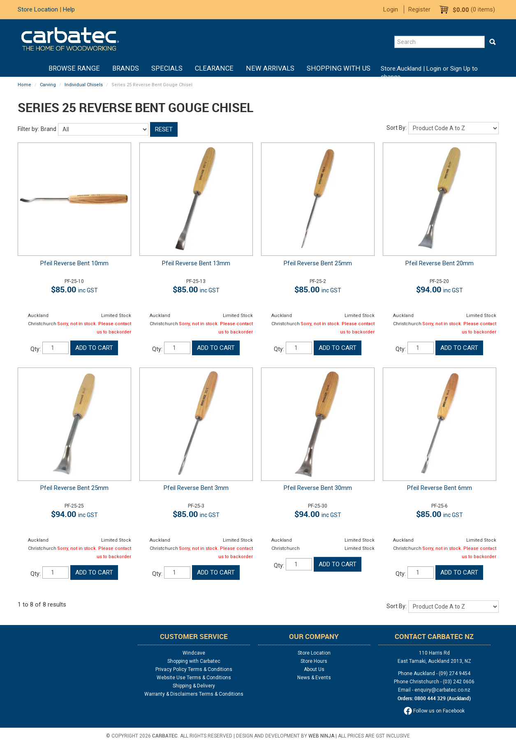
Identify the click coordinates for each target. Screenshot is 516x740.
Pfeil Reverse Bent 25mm (318, 263)
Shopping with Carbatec (193, 661)
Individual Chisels (84, 84)
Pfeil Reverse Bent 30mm (318, 488)
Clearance (214, 68)
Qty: (35, 349)
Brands (125, 68)
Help (69, 9)
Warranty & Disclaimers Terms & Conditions (193, 694)
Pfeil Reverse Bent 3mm (196, 488)
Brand (48, 129)
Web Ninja (321, 736)
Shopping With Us (338, 68)
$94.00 (439, 289)
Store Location (38, 9)
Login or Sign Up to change (429, 72)
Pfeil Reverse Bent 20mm (439, 263)
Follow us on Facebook (434, 711)
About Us (314, 669)
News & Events (314, 677)
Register (419, 9)
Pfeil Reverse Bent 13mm (196, 263)
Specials (167, 68)
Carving (48, 84)
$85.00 (74, 289)
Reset (164, 129)
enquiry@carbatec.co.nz (442, 690)
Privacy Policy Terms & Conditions (193, 669)
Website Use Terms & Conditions (194, 677)
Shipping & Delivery (194, 686)
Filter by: (28, 129)
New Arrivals (270, 68)
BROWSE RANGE (74, 68)
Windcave (194, 653)
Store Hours (314, 661)
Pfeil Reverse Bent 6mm (439, 488)
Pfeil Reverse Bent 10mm (74, 263)
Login (390, 9)
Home (36, 68)
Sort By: (396, 127)
